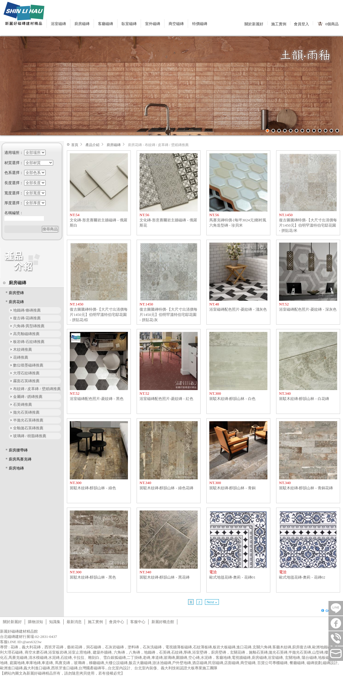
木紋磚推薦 (22, 349)
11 (325, 130)
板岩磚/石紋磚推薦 (28, 341)
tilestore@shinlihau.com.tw (335, 653)
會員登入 (301, 24)
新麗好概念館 (162, 622)
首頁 (74, 145)
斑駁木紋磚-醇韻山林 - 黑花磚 (165, 577)
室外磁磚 (152, 24)
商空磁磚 (176, 24)
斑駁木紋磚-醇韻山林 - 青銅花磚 (306, 488)
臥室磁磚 (129, 24)
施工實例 (278, 24)
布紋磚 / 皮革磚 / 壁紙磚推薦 (37, 389)
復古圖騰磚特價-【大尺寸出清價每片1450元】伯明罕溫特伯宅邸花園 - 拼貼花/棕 (99, 314)
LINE (335, 608)
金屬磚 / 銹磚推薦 (27, 396)
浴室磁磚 (58, 24)
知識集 (54, 622)
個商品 (332, 24)
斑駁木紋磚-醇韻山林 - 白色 (232, 398)
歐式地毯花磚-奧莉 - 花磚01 (232, 577)
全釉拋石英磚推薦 (28, 428)
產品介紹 (92, 145)
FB (335, 623)
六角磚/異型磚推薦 (28, 326)
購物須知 (35, 622)
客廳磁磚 (105, 24)
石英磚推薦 (22, 404)
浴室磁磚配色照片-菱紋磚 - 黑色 (97, 398)
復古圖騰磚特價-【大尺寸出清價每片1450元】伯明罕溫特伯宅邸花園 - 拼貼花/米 (308, 225)
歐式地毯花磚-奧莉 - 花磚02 (302, 577)
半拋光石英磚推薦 (28, 420)
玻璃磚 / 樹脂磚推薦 (29, 436)
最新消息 (74, 622)
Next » (212, 602)
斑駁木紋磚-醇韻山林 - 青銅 (232, 488)
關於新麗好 (253, 24)
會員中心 (116, 622)
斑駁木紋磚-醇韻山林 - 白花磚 (304, 398)
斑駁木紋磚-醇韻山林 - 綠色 (93, 488)
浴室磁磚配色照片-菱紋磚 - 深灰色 (308, 309)
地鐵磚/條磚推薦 (27, 310)
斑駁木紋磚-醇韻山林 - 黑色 (93, 577)
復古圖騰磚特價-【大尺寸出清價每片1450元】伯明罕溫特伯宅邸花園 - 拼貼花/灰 (168, 314)
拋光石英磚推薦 (26, 412)
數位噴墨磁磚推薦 (28, 365)
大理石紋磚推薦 (26, 373)
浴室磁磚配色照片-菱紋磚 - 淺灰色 (238, 309)
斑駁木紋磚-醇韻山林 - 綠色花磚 (166, 488)
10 (319, 130)
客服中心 (137, 622)
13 (337, 130)
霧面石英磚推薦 (26, 381)
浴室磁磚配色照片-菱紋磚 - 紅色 (166, 398)
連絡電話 (335, 638)
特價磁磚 (199, 24)
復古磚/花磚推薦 (27, 318)
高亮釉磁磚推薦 (26, 334)
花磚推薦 (20, 357)
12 (331, 130)
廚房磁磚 (82, 24)
